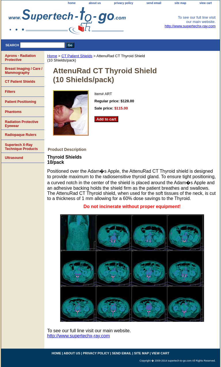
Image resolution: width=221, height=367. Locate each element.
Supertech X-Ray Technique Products (21, 147)
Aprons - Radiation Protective (20, 58)
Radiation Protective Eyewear (21, 124)
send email (153, 3)
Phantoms (13, 112)
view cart (205, 3)
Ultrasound (14, 158)
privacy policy (123, 3)
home (72, 3)
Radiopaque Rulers (20, 135)
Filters (10, 92)
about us (95, 3)
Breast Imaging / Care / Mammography (23, 71)
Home (52, 56)
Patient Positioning (20, 102)
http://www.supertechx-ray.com (190, 26)
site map (180, 3)
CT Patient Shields (77, 56)
